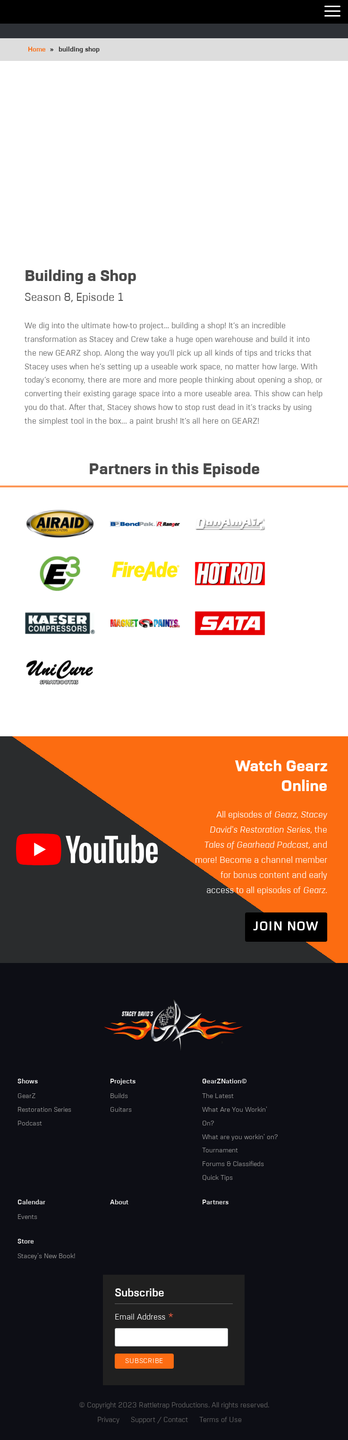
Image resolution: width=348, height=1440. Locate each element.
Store (25, 1241)
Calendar (31, 1202)
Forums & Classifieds (233, 1164)
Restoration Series (44, 1110)
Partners (215, 1202)
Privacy (108, 1419)
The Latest (218, 1096)
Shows (27, 1081)
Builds (119, 1096)
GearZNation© (224, 1081)
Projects (123, 1081)
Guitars (121, 1110)
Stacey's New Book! (46, 1256)
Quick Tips (217, 1178)
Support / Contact (159, 1419)
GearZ (26, 1096)
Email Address (144, 1318)
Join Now (286, 927)
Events (27, 1217)
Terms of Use (220, 1419)
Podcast (29, 1123)
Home (37, 49)
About (119, 1202)
